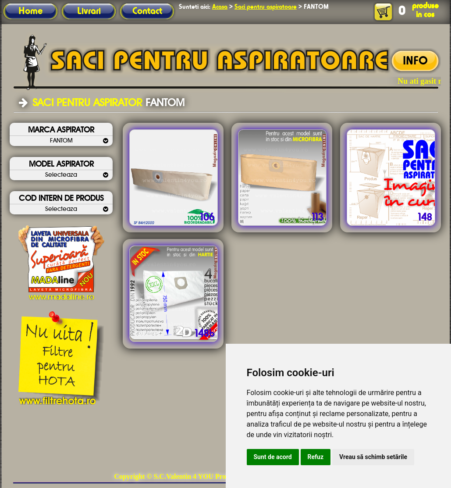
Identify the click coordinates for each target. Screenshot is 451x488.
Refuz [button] (316, 456)
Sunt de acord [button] (273, 456)
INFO (415, 61)
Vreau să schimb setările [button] (373, 456)
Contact (147, 11)
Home (30, 11)
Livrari (89, 11)
